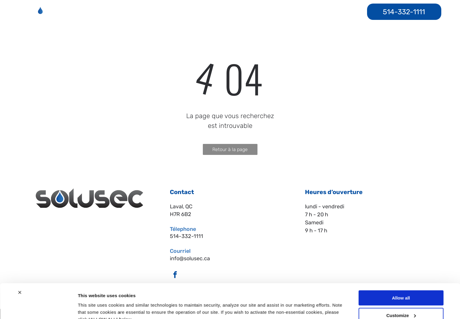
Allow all (401, 269)
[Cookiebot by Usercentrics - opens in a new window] (38, 307)
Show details (91, 307)
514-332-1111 (186, 236)
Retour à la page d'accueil (230, 151)
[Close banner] (19, 264)
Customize (401, 287)
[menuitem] (133, 12)
